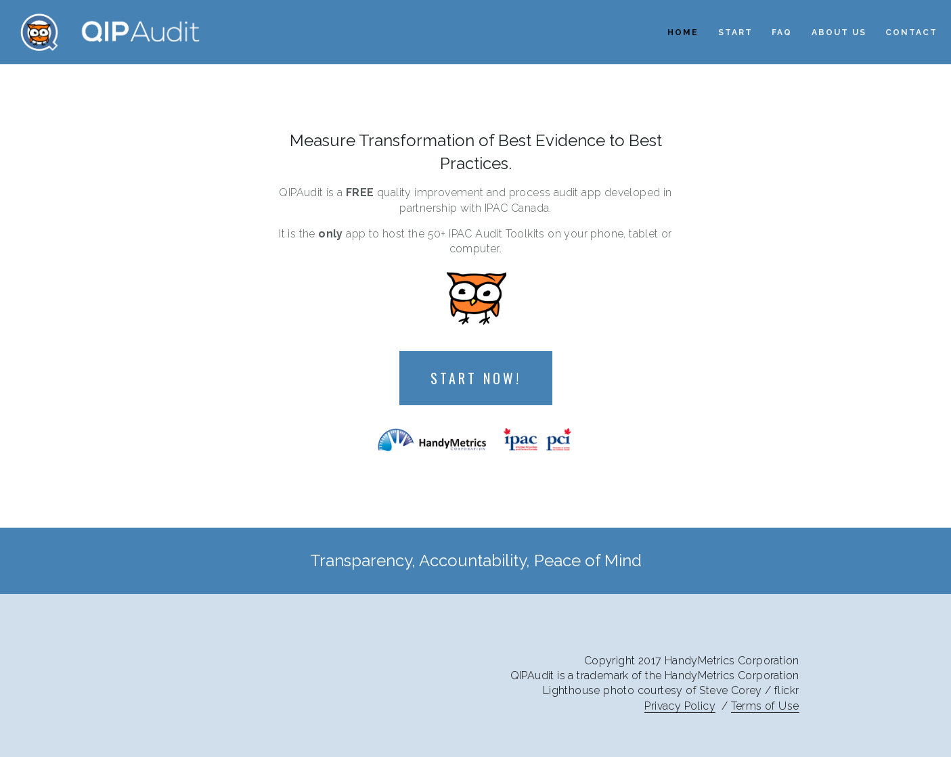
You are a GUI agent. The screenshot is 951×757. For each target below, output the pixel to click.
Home (683, 32)
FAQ (782, 32)
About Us (839, 32)
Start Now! (475, 378)
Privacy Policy (679, 705)
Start (735, 32)
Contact (911, 32)
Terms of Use (765, 705)
